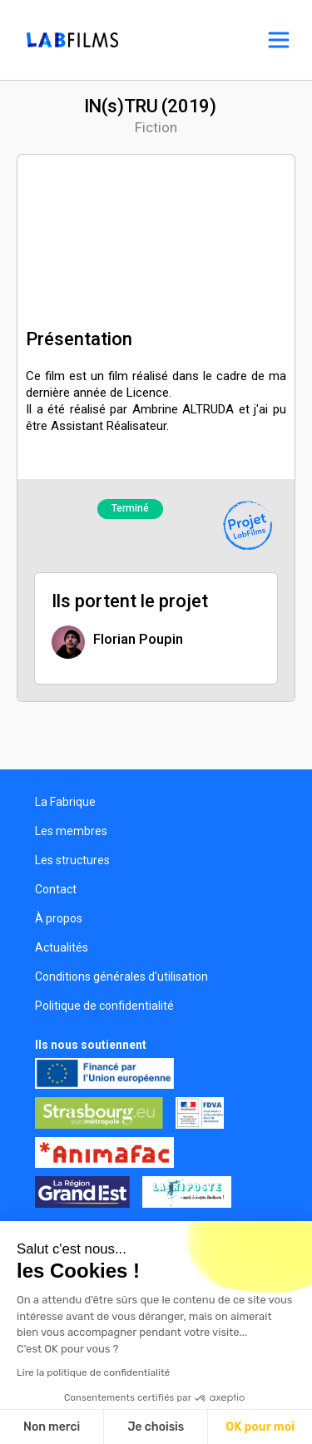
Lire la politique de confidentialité (93, 1372)
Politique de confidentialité (104, 1005)
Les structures (72, 860)
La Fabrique (65, 802)
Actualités (61, 947)
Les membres (71, 831)
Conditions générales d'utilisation (121, 976)
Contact (56, 889)
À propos (58, 918)
